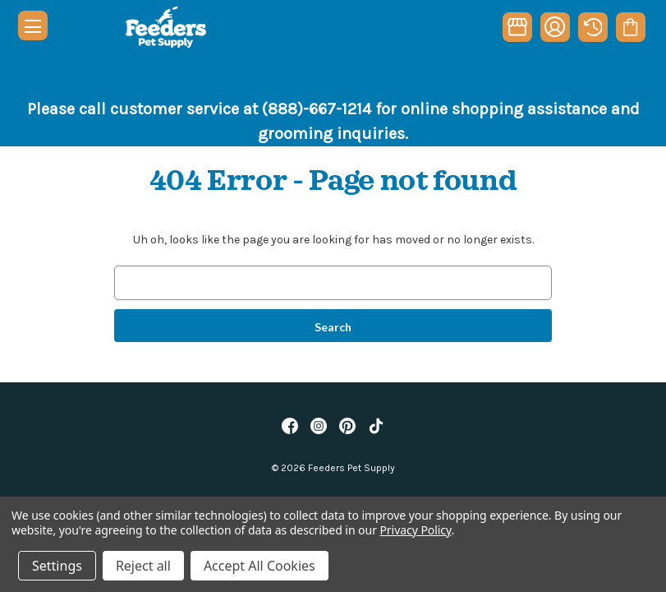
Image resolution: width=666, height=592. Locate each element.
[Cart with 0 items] (630, 27)
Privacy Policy (415, 530)
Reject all (143, 566)
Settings (57, 566)
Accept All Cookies (259, 566)
